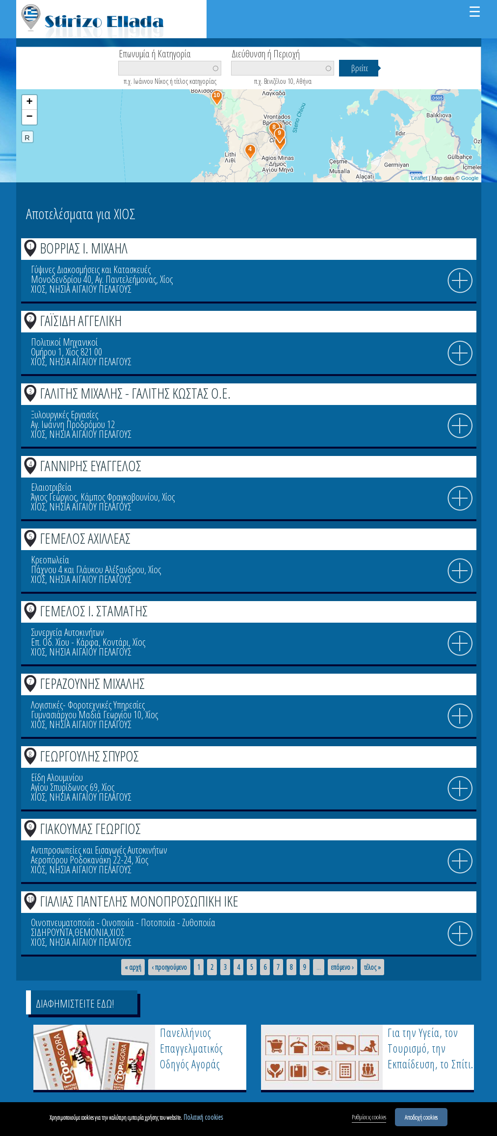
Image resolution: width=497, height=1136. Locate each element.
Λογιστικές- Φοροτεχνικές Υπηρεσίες (88, 704)
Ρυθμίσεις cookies (369, 1117)
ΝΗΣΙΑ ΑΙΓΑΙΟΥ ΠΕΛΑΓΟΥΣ (90, 289)
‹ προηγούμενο (169, 967)
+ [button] (29, 102)
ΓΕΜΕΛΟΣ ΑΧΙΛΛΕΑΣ (85, 538)
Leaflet (419, 178)
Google (469, 178)
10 (30, 899)
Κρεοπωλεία (50, 559)
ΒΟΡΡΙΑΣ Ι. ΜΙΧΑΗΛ (84, 247)
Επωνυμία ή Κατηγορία (155, 53)
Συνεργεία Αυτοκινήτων (67, 632)
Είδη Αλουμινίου (57, 777)
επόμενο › (342, 967)
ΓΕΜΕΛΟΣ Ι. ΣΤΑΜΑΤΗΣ (94, 610)
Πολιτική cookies (203, 1118)
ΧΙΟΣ (38, 289)
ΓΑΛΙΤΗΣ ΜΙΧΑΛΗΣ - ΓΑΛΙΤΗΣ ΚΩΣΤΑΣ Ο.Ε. (135, 393)
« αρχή (133, 967)
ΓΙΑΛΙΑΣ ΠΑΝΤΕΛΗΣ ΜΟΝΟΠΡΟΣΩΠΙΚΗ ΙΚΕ (139, 900)
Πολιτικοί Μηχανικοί (64, 342)
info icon (460, 281)
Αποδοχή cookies (421, 1117)
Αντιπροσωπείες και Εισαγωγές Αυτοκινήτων (99, 850)
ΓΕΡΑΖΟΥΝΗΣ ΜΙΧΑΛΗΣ (92, 683)
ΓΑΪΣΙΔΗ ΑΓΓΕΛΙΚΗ (81, 320)
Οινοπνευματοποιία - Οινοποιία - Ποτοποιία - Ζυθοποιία (123, 922)
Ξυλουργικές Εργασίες (64, 414)
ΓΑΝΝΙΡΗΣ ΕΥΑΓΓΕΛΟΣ (90, 465)
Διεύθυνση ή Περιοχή (266, 53)
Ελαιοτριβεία (51, 487)
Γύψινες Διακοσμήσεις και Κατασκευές (91, 269)
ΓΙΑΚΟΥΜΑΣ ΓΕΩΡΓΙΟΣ (90, 828)
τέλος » (372, 967)
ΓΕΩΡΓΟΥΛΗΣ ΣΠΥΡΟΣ (89, 755)
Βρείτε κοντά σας (60, 83)
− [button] (29, 117)
